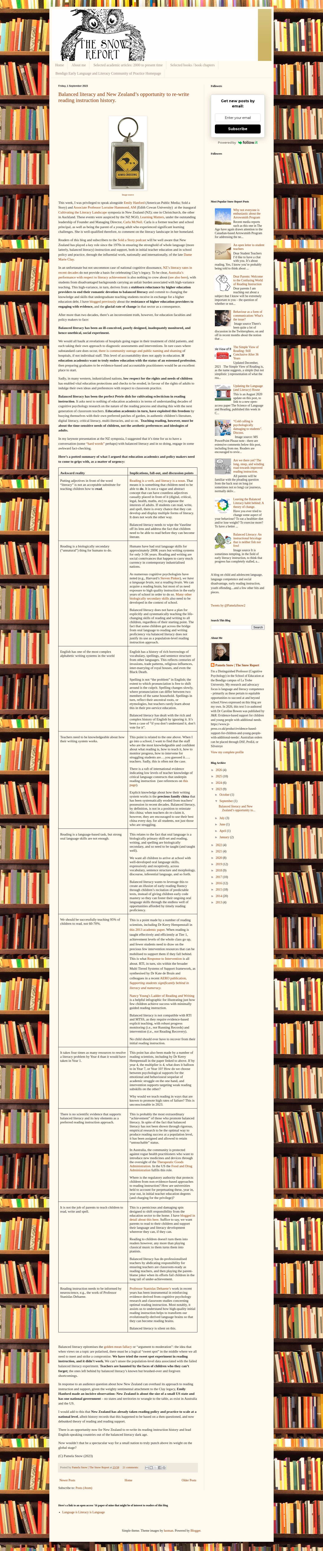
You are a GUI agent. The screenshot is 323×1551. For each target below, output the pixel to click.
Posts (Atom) (84, 1488)
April (223, 831)
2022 (219, 845)
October (224, 794)
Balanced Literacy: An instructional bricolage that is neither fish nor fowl (247, 540)
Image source (128, 194)
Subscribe (237, 129)
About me (79, 65)
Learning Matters (152, 217)
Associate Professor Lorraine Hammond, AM (105, 207)
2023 (219, 789)
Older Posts (189, 1480)
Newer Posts (67, 1480)
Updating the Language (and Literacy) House (248, 387)
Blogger (195, 1530)
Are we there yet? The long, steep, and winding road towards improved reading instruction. (248, 466)
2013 (219, 902)
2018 (219, 870)
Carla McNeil (132, 222)
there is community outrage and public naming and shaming (140, 351)
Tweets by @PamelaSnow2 (228, 605)
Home (59, 65)
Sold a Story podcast (132, 240)
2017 (219, 877)
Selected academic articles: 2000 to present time (128, 65)
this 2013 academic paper (147, 929)
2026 (219, 770)
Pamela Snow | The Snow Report (237, 665)
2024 (219, 782)
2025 (219, 776)
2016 (219, 883)
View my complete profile (227, 752)
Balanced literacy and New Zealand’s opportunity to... (237, 808)
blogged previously (103, 301)
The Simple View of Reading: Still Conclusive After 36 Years (246, 352)
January (224, 837)
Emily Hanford (134, 202)
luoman (168, 1530)
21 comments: (131, 1467)
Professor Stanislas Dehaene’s (150, 1288)
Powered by (238, 142)
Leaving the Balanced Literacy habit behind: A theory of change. (248, 503)
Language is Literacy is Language (83, 1512)
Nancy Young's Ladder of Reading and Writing (162, 996)
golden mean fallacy (118, 1347)
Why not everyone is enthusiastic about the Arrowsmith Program (246, 213)
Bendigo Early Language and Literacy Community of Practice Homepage (108, 73)
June (222, 824)
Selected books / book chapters (192, 65)
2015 (219, 889)
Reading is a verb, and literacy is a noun (157, 480)
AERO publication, (159, 983)
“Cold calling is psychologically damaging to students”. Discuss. (247, 427)
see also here (178, 277)
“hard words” (95, 443)
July (222, 818)
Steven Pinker (170, 578)
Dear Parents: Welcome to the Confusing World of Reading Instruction (248, 280)
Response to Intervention (164, 958)
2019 (219, 864)
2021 (219, 851)
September (226, 801)
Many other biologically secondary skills (161, 596)
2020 (219, 858)
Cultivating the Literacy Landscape (82, 212)
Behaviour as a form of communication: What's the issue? (248, 315)
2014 (219, 896)
